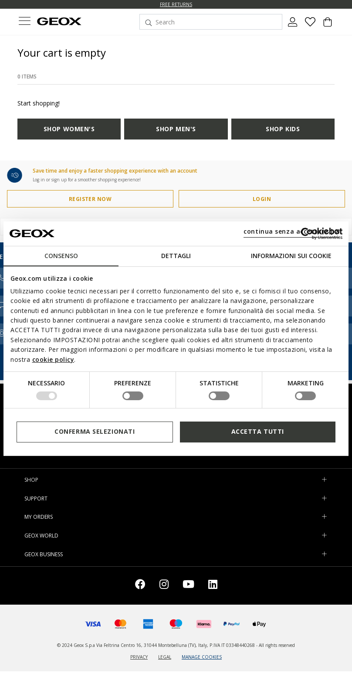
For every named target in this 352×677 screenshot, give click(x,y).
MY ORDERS (38, 517)
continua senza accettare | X (292, 231)
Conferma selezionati (94, 431)
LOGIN (262, 199)
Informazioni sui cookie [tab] (291, 255)
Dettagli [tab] (176, 255)
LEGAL (164, 657)
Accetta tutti (257, 431)
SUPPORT (35, 498)
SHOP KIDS (283, 129)
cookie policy (53, 359)
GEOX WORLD (41, 535)
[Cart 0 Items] (328, 25)
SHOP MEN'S (176, 129)
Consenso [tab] (61, 255)
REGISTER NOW (90, 199)
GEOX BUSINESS (43, 554)
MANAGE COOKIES (202, 657)
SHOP (31, 479)
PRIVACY (139, 657)
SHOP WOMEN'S (69, 129)
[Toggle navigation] (24, 22)
